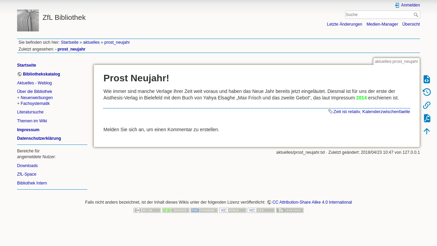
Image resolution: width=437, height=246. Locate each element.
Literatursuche (30, 112)
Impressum (28, 129)
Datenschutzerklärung (39, 138)
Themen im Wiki (32, 121)
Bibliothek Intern (32, 183)
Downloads (27, 165)
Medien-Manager (382, 24)
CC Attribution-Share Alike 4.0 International (312, 202)
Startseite (70, 42)
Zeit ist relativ (347, 111)
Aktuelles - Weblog (34, 83)
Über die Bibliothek (34, 91)
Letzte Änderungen (345, 24)
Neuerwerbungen (37, 97)
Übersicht (411, 24)
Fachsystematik (35, 103)
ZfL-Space (27, 174)
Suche (416, 14)
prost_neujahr (117, 42)
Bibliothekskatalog (41, 74)
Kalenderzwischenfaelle (386, 111)
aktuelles (91, 42)
